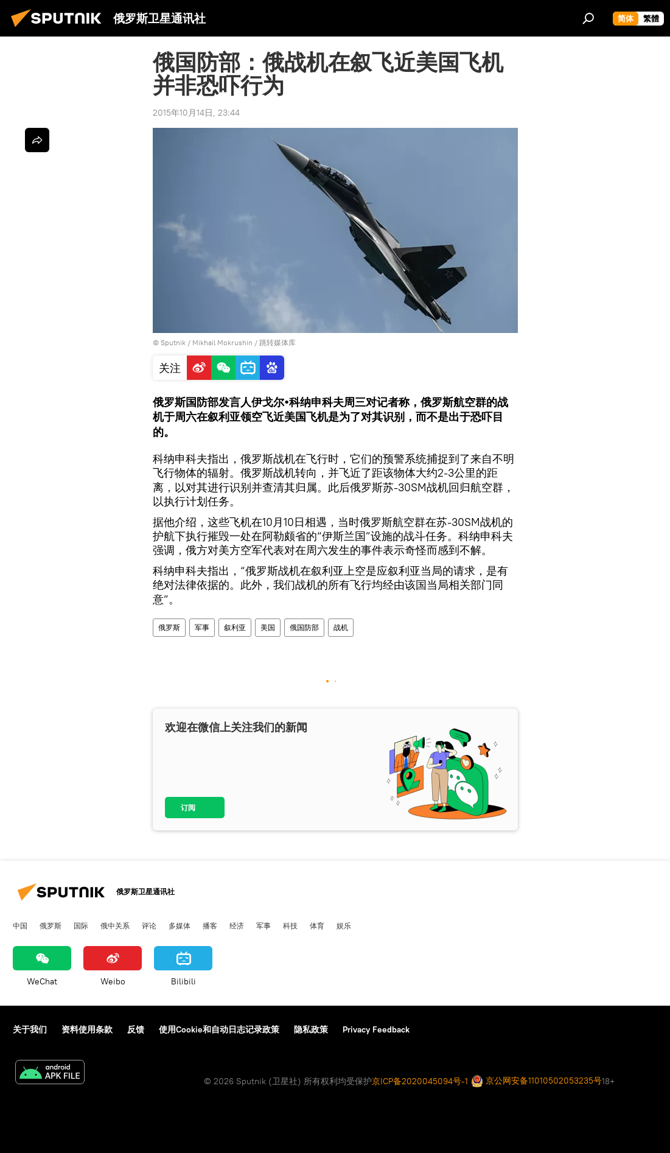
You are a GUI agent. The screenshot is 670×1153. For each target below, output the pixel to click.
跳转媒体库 (277, 342)
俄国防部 (304, 627)
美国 (267, 627)
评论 (149, 925)
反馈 (135, 1029)
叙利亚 (235, 627)
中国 (20, 925)
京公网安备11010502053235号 (536, 1081)
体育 (317, 925)
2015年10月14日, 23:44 (196, 112)
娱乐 (344, 925)
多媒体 (179, 925)
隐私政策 (311, 1029)
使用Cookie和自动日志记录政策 (219, 1029)
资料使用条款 (87, 1029)
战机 (340, 627)
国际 (81, 925)
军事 (202, 627)
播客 (210, 925)
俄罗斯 (169, 627)
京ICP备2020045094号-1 (420, 1081)
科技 (290, 925)
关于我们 (30, 1029)
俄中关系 (115, 925)
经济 (236, 925)
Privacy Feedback (376, 1029)
